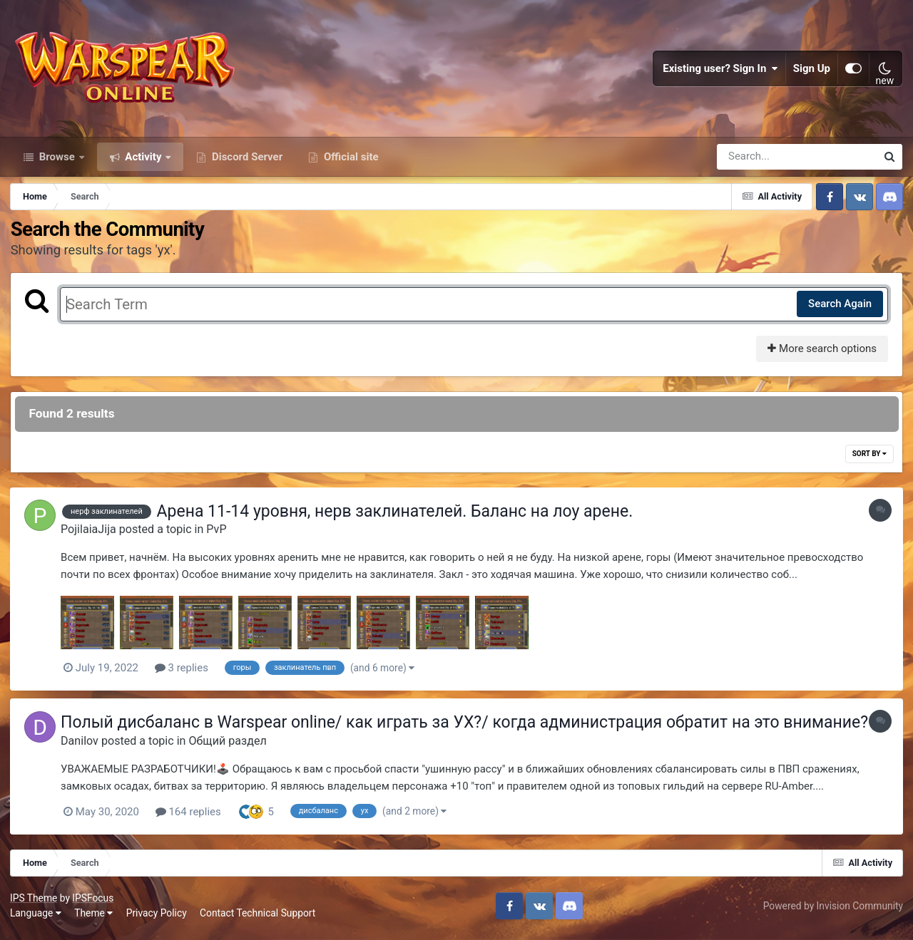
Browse (57, 162)
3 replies (185, 674)
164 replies (192, 816)
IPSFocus (93, 903)
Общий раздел (231, 746)
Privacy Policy (157, 918)
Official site (349, 162)
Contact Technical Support (258, 918)
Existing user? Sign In (720, 71)
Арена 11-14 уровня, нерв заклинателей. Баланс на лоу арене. (398, 517)
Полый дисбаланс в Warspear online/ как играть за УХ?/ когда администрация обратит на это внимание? (468, 728)
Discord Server (245, 162)
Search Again (839, 310)
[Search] (756, 162)
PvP (220, 535)
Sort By (869, 460)
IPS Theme (34, 903)
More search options (821, 354)
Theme (94, 918)
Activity (144, 162)
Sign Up (811, 71)
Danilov (83, 746)
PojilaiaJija (92, 535)
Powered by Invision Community (832, 910)
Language (36, 918)
